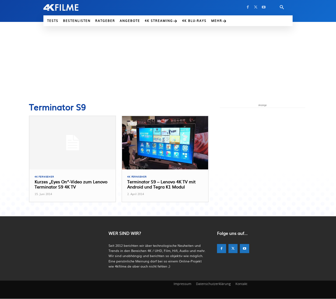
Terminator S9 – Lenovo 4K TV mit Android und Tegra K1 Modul (161, 184)
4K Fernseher (45, 176)
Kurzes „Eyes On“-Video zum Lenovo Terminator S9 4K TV (71, 184)
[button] (282, 7)
